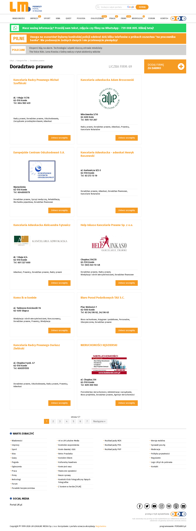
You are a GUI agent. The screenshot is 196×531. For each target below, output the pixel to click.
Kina (58, 18)
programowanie (167, 526)
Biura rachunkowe (89, 319)
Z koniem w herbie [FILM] (69, 486)
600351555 (23, 368)
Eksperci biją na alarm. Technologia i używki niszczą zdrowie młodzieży (65, 48)
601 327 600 (24, 262)
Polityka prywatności (160, 454)
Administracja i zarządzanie (119, 392)
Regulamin (156, 458)
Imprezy (34, 18)
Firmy (123, 18)
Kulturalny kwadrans (67, 462)
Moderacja (155, 449)
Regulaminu (100, 526)
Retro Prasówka (65, 454)
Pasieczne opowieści (67, 471)
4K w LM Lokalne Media (68, 441)
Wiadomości (18, 18)
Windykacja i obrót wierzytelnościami (97, 274)
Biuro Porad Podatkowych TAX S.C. (102, 297)
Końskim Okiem (65, 458)
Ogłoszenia (97, 18)
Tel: (15, 103)
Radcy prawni (19, 118)
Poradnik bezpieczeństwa (23, 488)
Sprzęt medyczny (39, 199)
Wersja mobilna (158, 441)
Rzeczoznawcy (53, 318)
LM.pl (12, 61)
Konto (163, 18)
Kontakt (154, 466)
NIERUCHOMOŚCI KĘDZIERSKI (99, 345)
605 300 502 (91, 385)
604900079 (24, 192)
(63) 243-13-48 (92, 265)
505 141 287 (91, 119)
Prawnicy (125, 127)
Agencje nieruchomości (124, 395)
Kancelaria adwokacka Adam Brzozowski (107, 80)
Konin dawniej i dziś (66, 449)
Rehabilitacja (53, 199)
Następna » (99, 421)
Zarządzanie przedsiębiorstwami (27, 121)
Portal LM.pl (16, 504)
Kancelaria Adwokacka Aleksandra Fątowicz (41, 225)
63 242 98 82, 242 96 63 (97, 312)
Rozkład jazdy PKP (113, 449)
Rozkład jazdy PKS (113, 445)
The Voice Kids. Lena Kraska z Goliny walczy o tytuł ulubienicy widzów (64, 51)
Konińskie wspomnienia (68, 445)
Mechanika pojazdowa (23, 202)
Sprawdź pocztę (158, 445)
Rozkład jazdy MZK (113, 441)
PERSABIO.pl (180, 526)
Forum (151, 18)
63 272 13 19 (91, 175)
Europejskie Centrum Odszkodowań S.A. (39, 152)
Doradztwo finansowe (43, 202)
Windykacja (45, 321)
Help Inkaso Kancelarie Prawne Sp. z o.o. (107, 225)
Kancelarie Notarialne (90, 129)
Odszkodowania (51, 118)
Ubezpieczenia (87, 322)
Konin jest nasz (65, 466)
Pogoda (81, 18)
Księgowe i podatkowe (108, 319)
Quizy (68, 18)
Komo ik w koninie (25, 297)
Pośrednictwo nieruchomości (93, 392)
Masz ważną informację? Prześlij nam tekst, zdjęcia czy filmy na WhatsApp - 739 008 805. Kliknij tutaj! (88, 28)
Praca (112, 18)
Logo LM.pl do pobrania (161, 462)
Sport (47, 18)
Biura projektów (88, 395)
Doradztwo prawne (37, 61)
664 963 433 (24, 103)
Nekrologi (137, 18)
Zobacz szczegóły (59, 138)
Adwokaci (48, 121)
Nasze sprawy (64, 475)
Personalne (124, 319)
